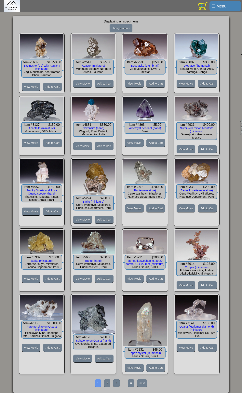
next (142, 383)
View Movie (31, 86)
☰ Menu (219, 6)
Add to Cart (53, 86)
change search (121, 28)
